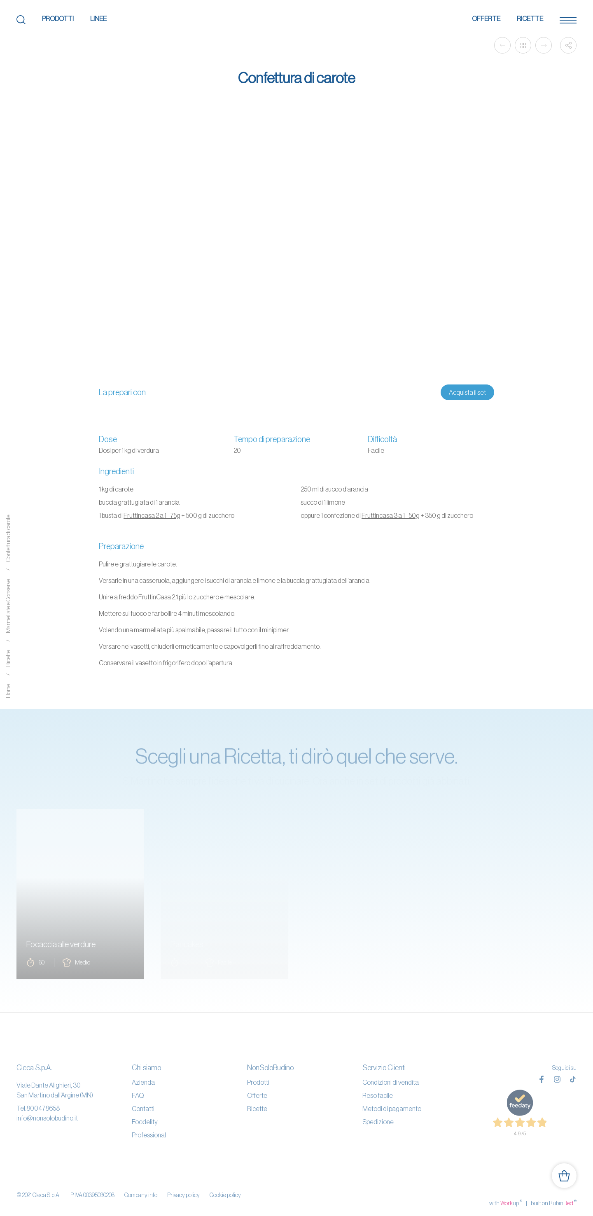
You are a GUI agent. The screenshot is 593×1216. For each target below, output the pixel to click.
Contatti (143, 1108)
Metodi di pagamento (391, 1108)
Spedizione (378, 1121)
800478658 (43, 1108)
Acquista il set (467, 392)
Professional (149, 1135)
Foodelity (145, 1121)
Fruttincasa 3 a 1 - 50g (391, 515)
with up (505, 1186)
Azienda (143, 1082)
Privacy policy (183, 1186)
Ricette (530, 18)
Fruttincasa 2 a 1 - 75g (152, 515)
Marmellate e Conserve (8, 606)
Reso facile (377, 1095)
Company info (140, 1186)
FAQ (138, 1095)
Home (8, 691)
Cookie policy (225, 1186)
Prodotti (58, 18)
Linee (98, 18)
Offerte (486, 18)
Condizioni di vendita (390, 1082)
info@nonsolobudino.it (47, 1118)
